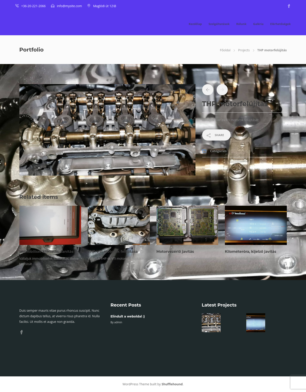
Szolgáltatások (219, 24)
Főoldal (225, 50)
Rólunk (241, 24)
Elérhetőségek (280, 24)
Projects (244, 50)
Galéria (258, 24)
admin (118, 322)
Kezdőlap (195, 24)
